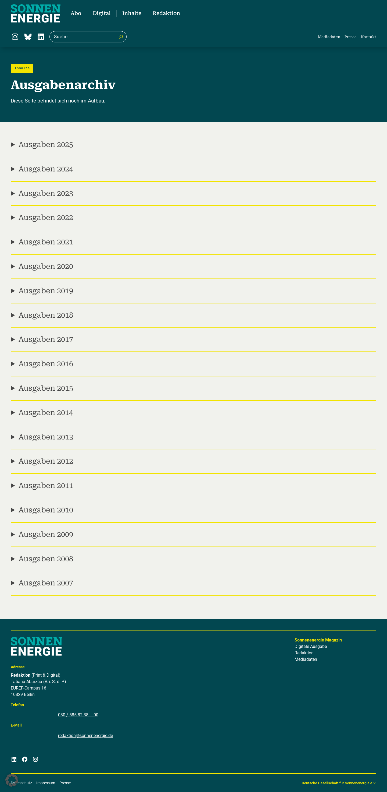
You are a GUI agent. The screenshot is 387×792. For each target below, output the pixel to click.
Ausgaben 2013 (46, 436)
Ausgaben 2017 (46, 339)
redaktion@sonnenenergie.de (85, 735)
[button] (12, 780)
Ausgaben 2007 (46, 583)
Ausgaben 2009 (46, 534)
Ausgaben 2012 (46, 461)
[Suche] (121, 36)
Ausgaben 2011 (46, 485)
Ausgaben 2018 (46, 315)
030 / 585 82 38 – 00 (78, 714)
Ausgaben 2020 (46, 266)
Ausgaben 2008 (46, 558)
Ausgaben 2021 (46, 242)
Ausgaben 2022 (46, 217)
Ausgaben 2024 (46, 169)
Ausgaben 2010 (46, 510)
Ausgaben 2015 (46, 388)
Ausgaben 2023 (46, 193)
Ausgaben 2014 (46, 412)
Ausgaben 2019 (46, 291)
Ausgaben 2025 (46, 144)
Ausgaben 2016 (46, 364)
